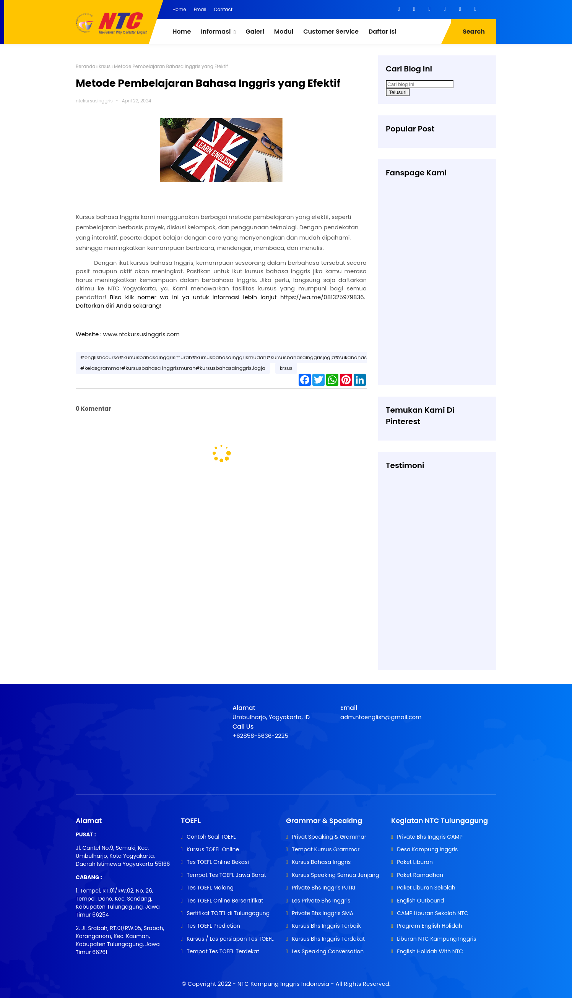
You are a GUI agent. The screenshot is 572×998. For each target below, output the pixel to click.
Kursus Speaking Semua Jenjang (335, 875)
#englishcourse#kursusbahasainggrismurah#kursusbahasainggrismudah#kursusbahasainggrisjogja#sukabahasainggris (233, 357)
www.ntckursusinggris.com (141, 334)
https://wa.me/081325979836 (322, 297)
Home (179, 9)
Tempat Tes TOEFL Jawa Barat (226, 875)
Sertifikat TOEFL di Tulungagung (228, 913)
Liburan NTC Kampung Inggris (436, 939)
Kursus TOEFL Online (213, 849)
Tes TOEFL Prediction (213, 926)
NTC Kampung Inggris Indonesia (284, 984)
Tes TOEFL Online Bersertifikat (225, 900)
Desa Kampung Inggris (427, 849)
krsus (104, 66)
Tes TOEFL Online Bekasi (218, 862)
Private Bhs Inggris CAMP (430, 837)
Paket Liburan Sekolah (426, 887)
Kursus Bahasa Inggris (321, 862)
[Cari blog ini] (419, 84)
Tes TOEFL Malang (210, 887)
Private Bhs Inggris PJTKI (323, 887)
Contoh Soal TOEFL (211, 837)
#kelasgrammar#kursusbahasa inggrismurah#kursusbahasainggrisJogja (172, 368)
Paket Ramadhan (420, 875)
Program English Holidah (429, 926)
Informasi (216, 31)
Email (200, 9)
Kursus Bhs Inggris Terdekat (328, 939)
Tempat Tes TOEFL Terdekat (223, 951)
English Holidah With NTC (430, 951)
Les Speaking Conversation (328, 951)
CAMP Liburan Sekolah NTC (432, 913)
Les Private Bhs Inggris (321, 900)
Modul (283, 31)
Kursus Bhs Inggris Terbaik (326, 926)
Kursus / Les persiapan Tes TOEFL (230, 939)
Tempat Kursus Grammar (325, 849)
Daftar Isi (382, 31)
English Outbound (420, 900)
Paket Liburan (415, 862)
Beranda (85, 66)
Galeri (254, 31)
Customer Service (331, 31)
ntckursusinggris (94, 100)
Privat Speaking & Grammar (329, 837)
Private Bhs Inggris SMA (322, 913)
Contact (223, 9)
